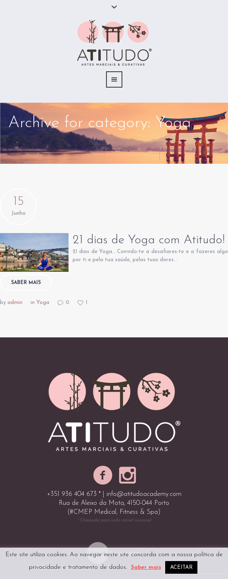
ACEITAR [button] (181, 567)
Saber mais (26, 282)
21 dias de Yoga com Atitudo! (149, 240)
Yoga (42, 302)
